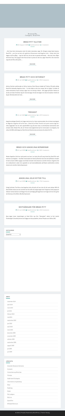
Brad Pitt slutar (32, 42)
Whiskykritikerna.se (12, 403)
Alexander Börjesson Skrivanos (15, 366)
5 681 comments (44, 150)
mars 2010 (10, 330)
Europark (9, 369)
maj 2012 (9, 317)
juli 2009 (9, 348)
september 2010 (11, 320)
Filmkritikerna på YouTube (14, 372)
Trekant (32, 112)
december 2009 (11, 333)
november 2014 (11, 301)
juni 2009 (9, 352)
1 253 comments (44, 210)
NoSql (9, 391)
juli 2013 (9, 311)
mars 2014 (10, 308)
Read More (33, 64)
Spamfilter (10, 400)
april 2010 (10, 326)
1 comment (45, 45)
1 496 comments (43, 80)
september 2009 (11, 342)
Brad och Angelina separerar (32, 147)
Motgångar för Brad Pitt (32, 207)
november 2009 (11, 336)
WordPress (36, 412)
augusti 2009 (10, 345)
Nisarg (48, 412)
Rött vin (9, 397)
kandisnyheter (35, 45)
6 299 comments (43, 115)
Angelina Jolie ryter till (32, 178)
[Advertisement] (12, 265)
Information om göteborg (14, 381)
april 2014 (10, 304)
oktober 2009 (10, 339)
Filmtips (9, 375)
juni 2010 (9, 323)
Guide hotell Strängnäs (13, 378)
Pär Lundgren (10, 394)
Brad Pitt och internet (32, 77)
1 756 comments (44, 181)
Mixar (8, 385)
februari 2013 (10, 314)
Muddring (9, 388)
